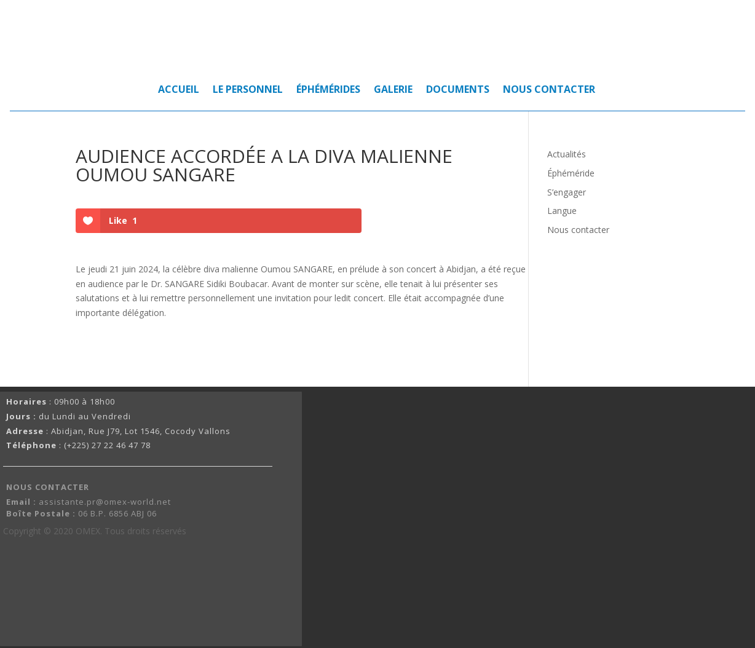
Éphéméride (571, 173)
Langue (562, 210)
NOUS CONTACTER (549, 90)
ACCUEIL (178, 90)
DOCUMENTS (457, 90)
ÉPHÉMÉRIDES (328, 90)
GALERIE (393, 90)
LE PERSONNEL (248, 90)
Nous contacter (578, 229)
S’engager (566, 192)
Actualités (566, 154)
